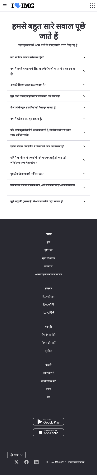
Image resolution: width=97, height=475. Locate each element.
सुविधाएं (48, 250)
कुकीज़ (48, 351)
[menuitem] (48, 57)
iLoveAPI (48, 304)
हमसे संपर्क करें (48, 381)
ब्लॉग (48, 389)
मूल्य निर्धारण (48, 258)
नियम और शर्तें (48, 343)
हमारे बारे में (48, 373)
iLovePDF (48, 312)
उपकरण (48, 266)
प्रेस (48, 397)
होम (48, 242)
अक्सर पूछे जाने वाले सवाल (48, 274)
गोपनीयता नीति (48, 334)
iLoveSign (49, 296)
